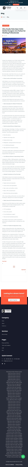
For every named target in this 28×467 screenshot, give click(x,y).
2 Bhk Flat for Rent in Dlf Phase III (14, 393)
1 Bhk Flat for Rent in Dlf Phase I (14, 426)
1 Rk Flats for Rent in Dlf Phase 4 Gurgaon (14, 438)
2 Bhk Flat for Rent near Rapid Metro (14, 384)
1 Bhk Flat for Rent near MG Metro (14, 415)
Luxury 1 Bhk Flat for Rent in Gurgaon (14, 427)
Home (3, 17)
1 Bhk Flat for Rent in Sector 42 (14, 409)
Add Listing (16, 4)
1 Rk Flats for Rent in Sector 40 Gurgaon (14, 447)
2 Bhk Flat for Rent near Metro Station (14, 388)
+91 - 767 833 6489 (19, 2)
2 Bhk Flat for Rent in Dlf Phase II (14, 395)
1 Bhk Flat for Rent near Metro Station (14, 418)
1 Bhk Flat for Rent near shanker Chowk (14, 412)
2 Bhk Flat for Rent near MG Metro (14, 385)
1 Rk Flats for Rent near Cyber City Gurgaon (14, 444)
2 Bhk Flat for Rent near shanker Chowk (14, 382)
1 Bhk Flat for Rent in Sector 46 (14, 404)
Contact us (4, 325)
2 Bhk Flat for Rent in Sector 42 (14, 379)
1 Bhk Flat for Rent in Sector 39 (14, 401)
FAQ (3, 350)
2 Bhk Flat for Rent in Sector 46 (14, 374)
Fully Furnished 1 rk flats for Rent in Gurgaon (14, 455)
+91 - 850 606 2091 (9, 2)
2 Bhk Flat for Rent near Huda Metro (14, 387)
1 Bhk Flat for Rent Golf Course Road (14, 419)
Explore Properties (13, 300)
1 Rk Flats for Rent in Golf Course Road (14, 450)
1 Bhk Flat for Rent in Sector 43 (14, 407)
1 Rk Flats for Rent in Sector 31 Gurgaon (14, 449)
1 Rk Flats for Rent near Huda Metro (14, 430)
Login (3, 348)
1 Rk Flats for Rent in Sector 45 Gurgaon (14, 435)
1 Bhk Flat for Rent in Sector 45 (14, 405)
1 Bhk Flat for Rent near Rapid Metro (14, 413)
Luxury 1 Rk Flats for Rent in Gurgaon (14, 452)
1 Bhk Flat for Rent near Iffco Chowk (14, 410)
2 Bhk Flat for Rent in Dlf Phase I (14, 396)
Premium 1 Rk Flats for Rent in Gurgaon (14, 453)
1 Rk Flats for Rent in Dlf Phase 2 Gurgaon (14, 441)
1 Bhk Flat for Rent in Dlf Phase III (14, 422)
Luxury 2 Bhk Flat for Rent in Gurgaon (14, 399)
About (3, 323)
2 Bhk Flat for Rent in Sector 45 (14, 376)
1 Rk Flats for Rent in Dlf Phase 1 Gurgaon (14, 443)
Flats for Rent (4, 334)
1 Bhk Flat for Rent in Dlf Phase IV (14, 421)
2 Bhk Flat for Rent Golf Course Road (14, 390)
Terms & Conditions (9, 464)
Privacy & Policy (19, 464)
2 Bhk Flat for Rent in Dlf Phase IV (14, 391)
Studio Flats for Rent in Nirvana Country (14, 371)
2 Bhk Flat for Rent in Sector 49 (14, 373)
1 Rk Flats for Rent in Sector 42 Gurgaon (14, 433)
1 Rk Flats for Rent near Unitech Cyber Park (14, 446)
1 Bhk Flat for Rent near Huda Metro (14, 416)
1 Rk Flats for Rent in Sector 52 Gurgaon (14, 436)
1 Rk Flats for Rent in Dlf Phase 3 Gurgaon (14, 439)
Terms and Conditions (6, 345)
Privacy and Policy (5, 343)
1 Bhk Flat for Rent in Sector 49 (14, 402)
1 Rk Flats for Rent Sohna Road (14, 429)
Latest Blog (5, 25)
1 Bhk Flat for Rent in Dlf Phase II (14, 424)
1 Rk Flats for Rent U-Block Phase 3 (14, 432)
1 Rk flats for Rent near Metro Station (14, 457)
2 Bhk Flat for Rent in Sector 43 (14, 378)
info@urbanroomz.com (13, 1)
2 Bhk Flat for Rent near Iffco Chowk (14, 381)
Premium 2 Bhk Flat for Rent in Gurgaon (14, 398)
